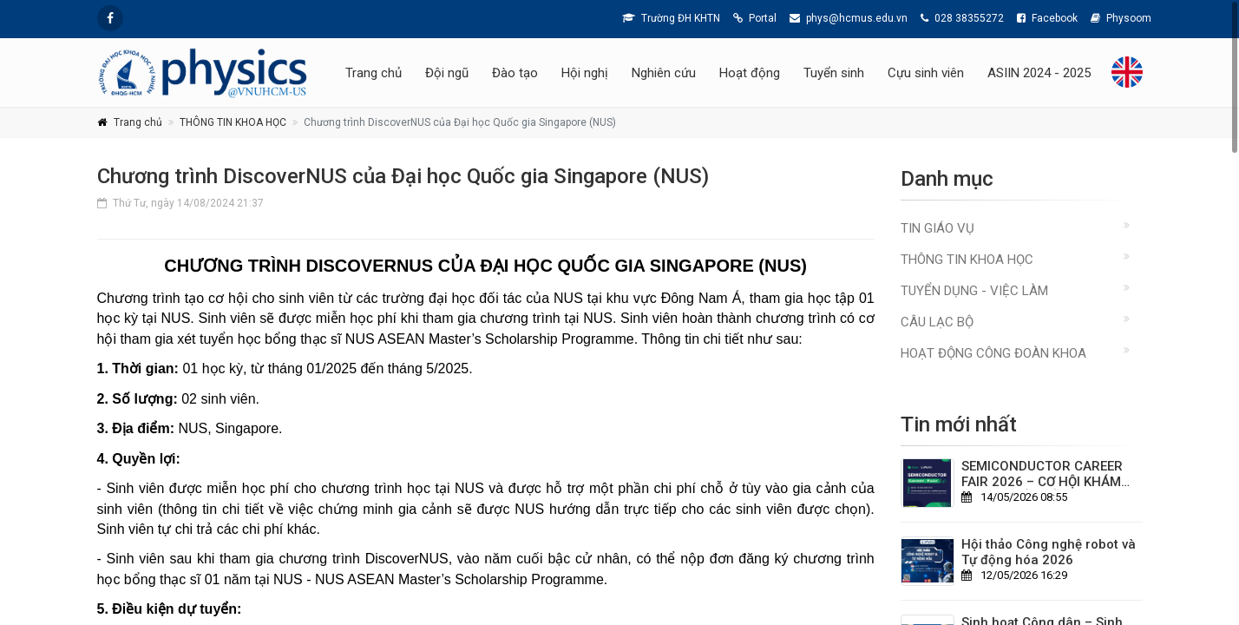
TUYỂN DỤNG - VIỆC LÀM (974, 291)
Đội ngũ (447, 73)
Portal (755, 18)
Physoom (1121, 18)
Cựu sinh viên (926, 73)
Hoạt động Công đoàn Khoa (993, 353)
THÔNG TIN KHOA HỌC (233, 122)
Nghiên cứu (664, 73)
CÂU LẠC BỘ (937, 322)
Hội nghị (584, 73)
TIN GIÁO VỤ (937, 228)
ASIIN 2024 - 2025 (1039, 73)
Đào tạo (515, 73)
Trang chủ (373, 73)
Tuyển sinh (833, 73)
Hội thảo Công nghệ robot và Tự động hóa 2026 (1048, 552)
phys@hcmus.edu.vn (849, 18)
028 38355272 (962, 18)
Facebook (1047, 18)
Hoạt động (749, 73)
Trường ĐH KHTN (671, 18)
